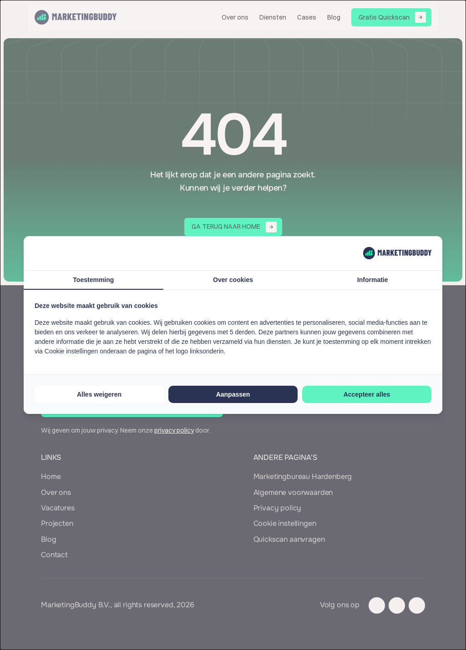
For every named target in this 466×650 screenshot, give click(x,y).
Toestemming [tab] (93, 279)
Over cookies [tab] (233, 279)
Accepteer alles (367, 394)
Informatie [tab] (372, 279)
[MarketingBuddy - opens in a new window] (397, 253)
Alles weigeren (99, 394)
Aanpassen (233, 394)
